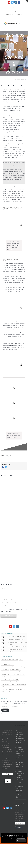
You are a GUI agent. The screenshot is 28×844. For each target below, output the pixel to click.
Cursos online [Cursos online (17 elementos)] (5, 669)
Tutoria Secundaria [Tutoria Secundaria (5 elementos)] (20, 689)
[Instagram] (17, 626)
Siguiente (23, 79)
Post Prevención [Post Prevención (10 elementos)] (6, 676)
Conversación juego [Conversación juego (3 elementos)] (20, 666)
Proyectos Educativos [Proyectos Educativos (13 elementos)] (7, 681)
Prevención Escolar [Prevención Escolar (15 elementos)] (6, 679)
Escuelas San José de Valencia (13, 89)
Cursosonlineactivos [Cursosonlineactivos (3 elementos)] (15, 669)
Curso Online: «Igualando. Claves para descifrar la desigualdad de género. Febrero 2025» (20, 792)
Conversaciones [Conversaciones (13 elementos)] (14, 662)
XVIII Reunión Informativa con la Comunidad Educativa (20, 765)
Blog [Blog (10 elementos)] (21, 659)
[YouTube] (10, 626)
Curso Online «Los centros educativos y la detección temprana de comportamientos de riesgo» (20, 753)
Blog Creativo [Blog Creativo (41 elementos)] (5, 662)
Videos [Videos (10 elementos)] (3, 691)
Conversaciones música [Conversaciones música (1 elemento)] (7, 664)
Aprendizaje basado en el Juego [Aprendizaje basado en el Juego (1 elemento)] (10, 659)
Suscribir (5, 710)
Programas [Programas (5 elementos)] (15, 679)
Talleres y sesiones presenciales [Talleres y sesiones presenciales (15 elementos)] (9, 686)
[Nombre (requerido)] (14, 600)
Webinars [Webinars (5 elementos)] (9, 691)
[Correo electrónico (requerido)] (14, 603)
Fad (19, 110)
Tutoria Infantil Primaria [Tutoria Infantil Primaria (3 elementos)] (8, 689)
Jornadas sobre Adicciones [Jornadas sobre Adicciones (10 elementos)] (8, 674)
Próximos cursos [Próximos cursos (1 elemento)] (18, 681)
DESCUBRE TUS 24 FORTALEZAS (16, 636)
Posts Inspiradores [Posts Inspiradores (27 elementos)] (16, 676)
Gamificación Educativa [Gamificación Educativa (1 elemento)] (15, 671)
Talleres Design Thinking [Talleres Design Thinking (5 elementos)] (8, 684)
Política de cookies (21, 838)
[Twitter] (14, 626)
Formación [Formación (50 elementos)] (4, 671)
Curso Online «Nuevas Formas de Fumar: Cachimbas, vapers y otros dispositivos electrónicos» (20, 777)
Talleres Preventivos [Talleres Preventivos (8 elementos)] (21, 684)
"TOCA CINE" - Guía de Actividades (17, 646)
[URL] (14, 606)
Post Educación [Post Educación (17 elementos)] (20, 674)
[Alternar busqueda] (19, 23)
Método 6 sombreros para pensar (16, 639)
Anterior (17, 79)
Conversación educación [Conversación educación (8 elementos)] (8, 666)
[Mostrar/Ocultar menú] (24, 23)
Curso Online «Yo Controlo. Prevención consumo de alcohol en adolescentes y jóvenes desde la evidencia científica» (20, 736)
